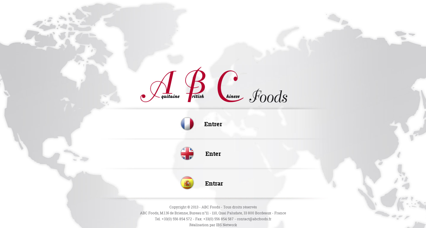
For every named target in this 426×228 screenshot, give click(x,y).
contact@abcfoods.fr (254, 218)
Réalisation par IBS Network (213, 224)
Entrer (213, 124)
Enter (213, 154)
